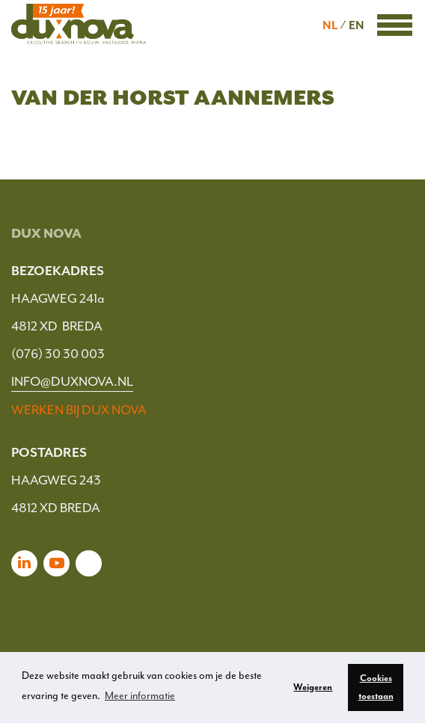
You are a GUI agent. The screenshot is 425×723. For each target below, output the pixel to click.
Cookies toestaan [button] (376, 687)
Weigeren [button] (312, 687)
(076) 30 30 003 (58, 353)
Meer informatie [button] (140, 695)
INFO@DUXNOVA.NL (72, 381)
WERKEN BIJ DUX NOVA (79, 410)
